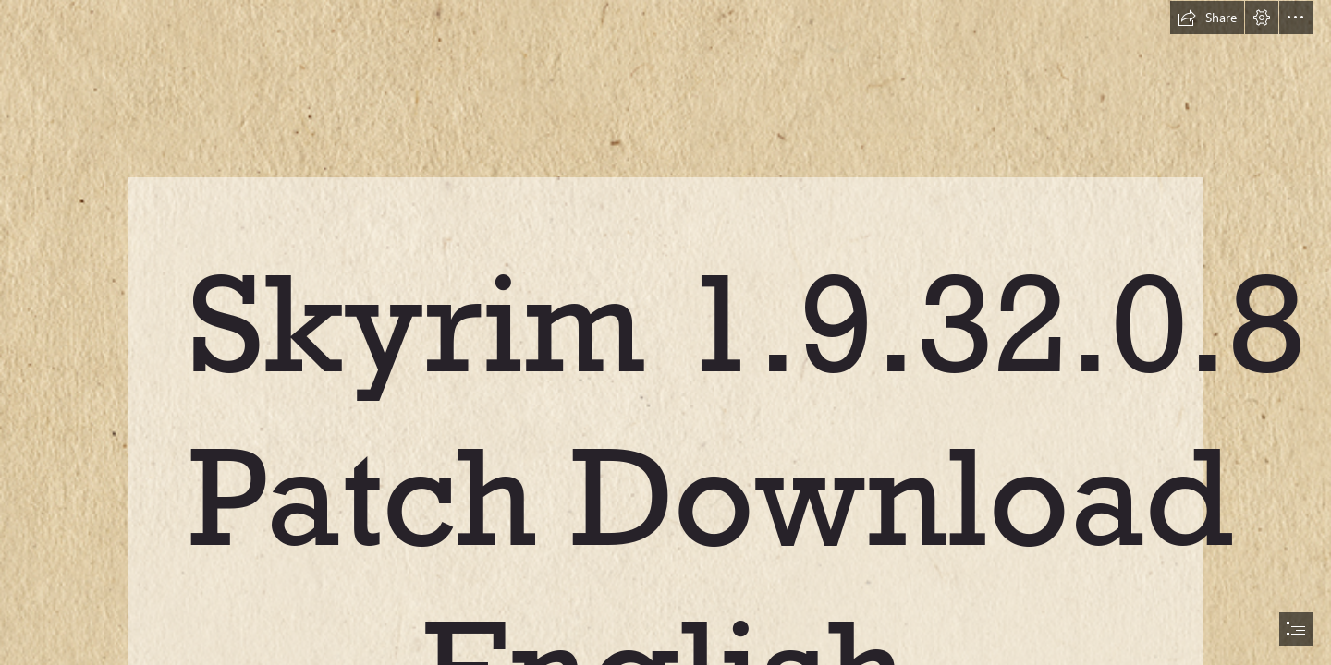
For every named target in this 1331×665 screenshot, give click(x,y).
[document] (665, 332)
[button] (1207, 17)
